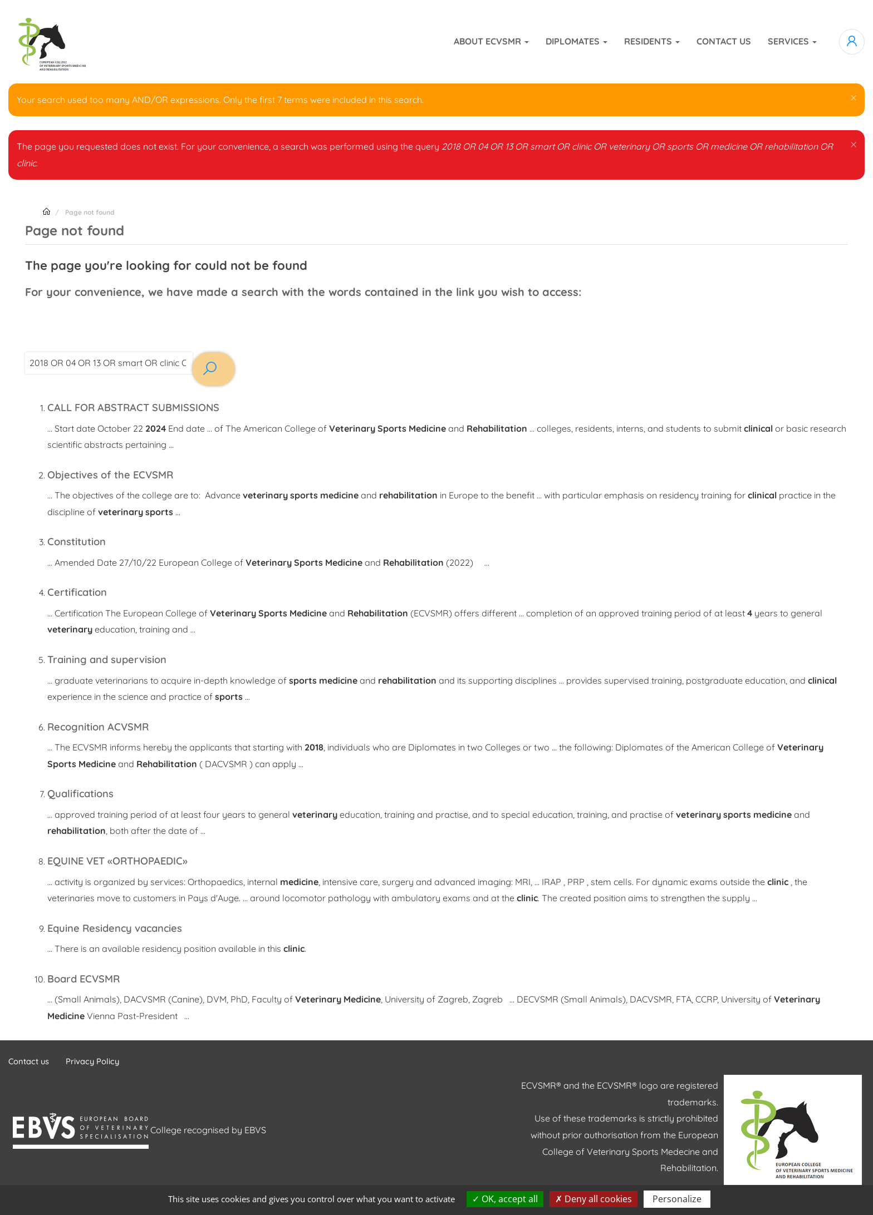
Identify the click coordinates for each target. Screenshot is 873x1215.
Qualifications (83, 793)
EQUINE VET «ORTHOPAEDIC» (124, 860)
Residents (652, 41)
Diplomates (576, 41)
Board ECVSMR (86, 978)
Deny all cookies (593, 1199)
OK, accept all (505, 1199)
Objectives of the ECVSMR (116, 474)
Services (792, 41)
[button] (853, 97)
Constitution (79, 541)
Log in (852, 42)
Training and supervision (113, 659)
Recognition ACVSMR (103, 726)
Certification (80, 592)
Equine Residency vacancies (122, 927)
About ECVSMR (491, 41)
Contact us (724, 41)
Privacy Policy (99, 1060)
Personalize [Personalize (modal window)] (677, 1199)
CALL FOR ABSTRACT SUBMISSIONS (141, 407)
